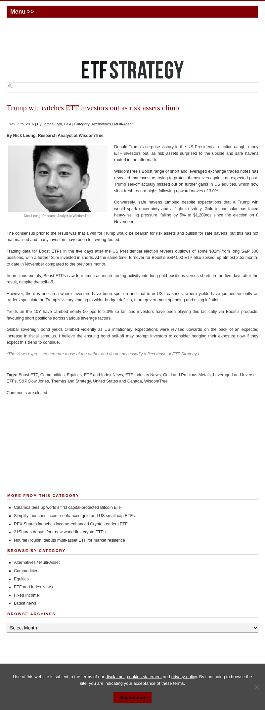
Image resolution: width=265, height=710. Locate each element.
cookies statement (144, 676)
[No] (256, 686)
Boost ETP (28, 375)
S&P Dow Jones (34, 381)
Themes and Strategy (71, 381)
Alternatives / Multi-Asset (112, 124)
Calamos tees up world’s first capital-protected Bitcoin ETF (68, 507)
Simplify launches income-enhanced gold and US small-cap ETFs (74, 515)
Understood (132, 697)
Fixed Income (26, 595)
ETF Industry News (143, 375)
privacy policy (184, 676)
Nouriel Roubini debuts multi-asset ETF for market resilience (69, 540)
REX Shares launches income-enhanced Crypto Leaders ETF (71, 524)
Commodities (52, 375)
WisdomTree (156, 381)
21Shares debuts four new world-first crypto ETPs (60, 532)
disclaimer (115, 676)
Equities (74, 375)
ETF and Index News (103, 375)
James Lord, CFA (56, 124)
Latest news (25, 603)
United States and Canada (117, 381)
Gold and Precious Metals (187, 375)
